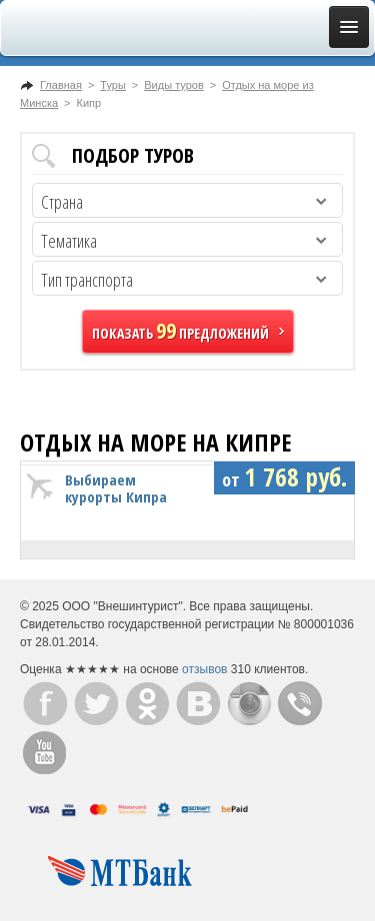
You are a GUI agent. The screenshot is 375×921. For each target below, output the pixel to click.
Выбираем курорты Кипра (116, 487)
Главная (61, 85)
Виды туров (173, 85)
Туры (113, 85)
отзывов (204, 669)
